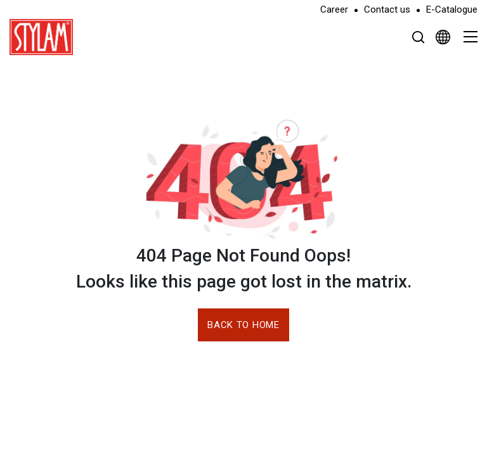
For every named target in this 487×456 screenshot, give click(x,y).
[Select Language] (443, 36)
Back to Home (243, 325)
